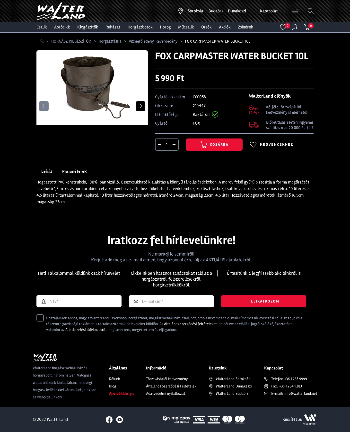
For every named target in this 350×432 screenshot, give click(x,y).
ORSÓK (206, 27)
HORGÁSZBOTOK (140, 27)
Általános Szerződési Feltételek (171, 386)
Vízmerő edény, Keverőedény (153, 41)
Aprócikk (62, 27)
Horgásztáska (110, 41)
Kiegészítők (87, 27)
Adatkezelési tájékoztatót (86, 329)
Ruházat (112, 27)
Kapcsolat (269, 11)
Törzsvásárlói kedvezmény (167, 379)
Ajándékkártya (121, 393)
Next (140, 106)
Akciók (225, 27)
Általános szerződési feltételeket (190, 324)
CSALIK (41, 27)
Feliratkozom (263, 301)
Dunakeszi (237, 11)
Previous (44, 106)
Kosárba (214, 144)
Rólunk (114, 379)
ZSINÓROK (245, 27)
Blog (112, 386)
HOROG (165, 27)
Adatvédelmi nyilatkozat (165, 393)
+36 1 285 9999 (295, 379)
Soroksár (196, 11)
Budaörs (216, 11)
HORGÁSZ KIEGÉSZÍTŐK (71, 41)
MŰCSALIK (186, 27)
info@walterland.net (300, 393)
